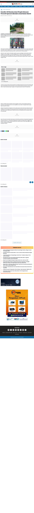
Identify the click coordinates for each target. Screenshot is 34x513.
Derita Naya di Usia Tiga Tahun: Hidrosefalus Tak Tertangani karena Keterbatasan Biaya (15, 271)
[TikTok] (21, 330)
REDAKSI (4, 332)
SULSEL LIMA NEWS (21, 337)
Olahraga (20, 6)
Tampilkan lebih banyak (17, 242)
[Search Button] (33, 4)
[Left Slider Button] (30, 182)
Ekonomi (12, 6)
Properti (28, 6)
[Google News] (18, 330)
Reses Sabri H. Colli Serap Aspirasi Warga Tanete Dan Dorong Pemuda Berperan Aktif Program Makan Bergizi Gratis (17, 265)
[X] (3, 131)
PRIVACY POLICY (15, 332)
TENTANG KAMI (24, 332)
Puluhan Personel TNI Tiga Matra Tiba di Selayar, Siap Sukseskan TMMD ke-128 (17, 269)
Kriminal (16, 6)
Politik (5, 6)
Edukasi (24, 6)
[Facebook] (1, 131)
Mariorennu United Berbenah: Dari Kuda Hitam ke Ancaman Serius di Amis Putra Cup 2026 (17, 267)
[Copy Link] (8, 131)
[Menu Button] (1, 4)
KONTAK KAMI (29, 332)
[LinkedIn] (23, 330)
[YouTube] (16, 330)
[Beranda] (1, 9)
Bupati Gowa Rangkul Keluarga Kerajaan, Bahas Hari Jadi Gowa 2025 (15, 260)
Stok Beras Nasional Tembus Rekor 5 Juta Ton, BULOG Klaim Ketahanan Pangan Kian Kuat (17, 253)
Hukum (8, 6)
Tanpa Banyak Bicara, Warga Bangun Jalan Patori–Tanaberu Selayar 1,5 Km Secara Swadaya (17, 256)
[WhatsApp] (6, 131)
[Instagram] (13, 330)
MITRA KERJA (17, 334)
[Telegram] (4, 131)
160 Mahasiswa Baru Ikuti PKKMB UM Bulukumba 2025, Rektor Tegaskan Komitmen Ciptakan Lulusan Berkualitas (16, 258)
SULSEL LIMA (14, 337)
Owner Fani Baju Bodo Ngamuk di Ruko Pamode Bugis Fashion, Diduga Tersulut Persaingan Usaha (17, 250)
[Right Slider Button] (33, 6)
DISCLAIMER (20, 332)
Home (2, 6)
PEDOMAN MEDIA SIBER (9, 332)
